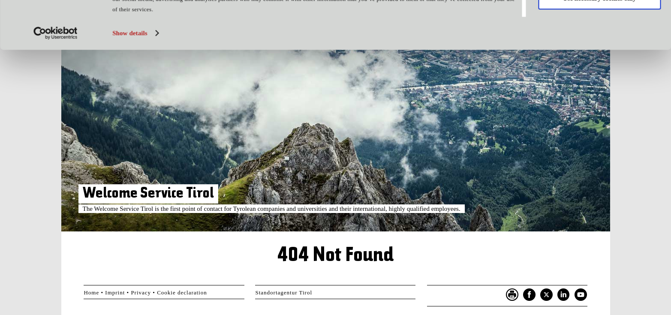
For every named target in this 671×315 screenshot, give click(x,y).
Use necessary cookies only (599, 46)
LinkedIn (563, 294)
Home (91, 292)
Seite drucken (512, 294)
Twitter (546, 294)
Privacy (141, 292)
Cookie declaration (182, 292)
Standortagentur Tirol (283, 292)
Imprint (115, 292)
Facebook (529, 294)
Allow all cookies (599, 21)
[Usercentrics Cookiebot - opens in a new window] (55, 81)
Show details (129, 81)
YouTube (581, 294)
